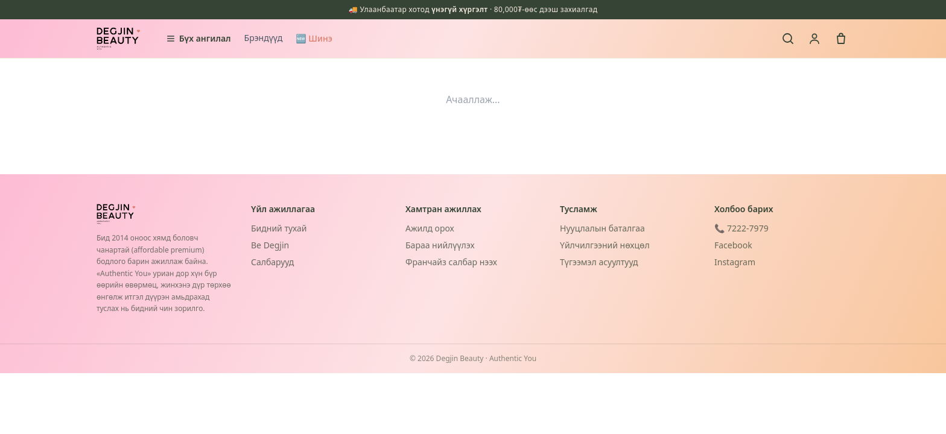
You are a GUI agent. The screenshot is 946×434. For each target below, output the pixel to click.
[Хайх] (787, 38)
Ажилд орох (429, 228)
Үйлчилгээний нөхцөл (605, 245)
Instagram (734, 262)
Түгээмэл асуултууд (599, 262)
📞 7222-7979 (741, 228)
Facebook (733, 245)
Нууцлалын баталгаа (602, 228)
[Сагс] (841, 38)
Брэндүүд (263, 37)
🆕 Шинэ (314, 38)
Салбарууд (272, 262)
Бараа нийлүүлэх (440, 245)
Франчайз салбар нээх (451, 262)
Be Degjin (270, 245)
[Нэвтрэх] (814, 38)
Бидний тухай (278, 228)
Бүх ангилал (198, 38)
